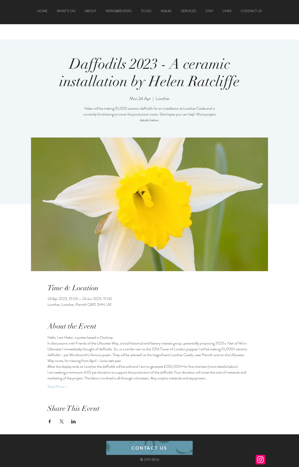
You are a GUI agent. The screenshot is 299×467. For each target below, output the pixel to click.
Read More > (57, 386)
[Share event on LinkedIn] (73, 421)
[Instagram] (260, 459)
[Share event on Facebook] (49, 421)
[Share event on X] (61, 421)
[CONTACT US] (149, 448)
